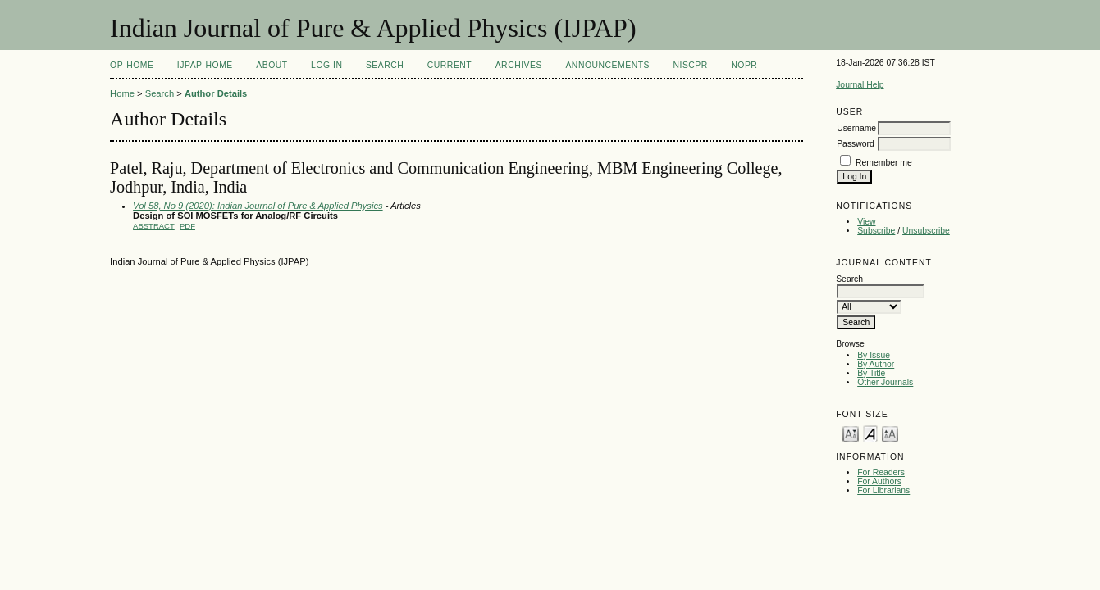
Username (856, 128)
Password (855, 143)
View (866, 221)
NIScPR (690, 65)
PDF (187, 225)
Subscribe (876, 230)
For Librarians (883, 490)
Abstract (154, 225)
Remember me (884, 162)
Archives (518, 65)
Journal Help (859, 84)
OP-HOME (131, 65)
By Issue (873, 355)
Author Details (216, 93)
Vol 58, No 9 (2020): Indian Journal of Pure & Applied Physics (258, 206)
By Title (871, 373)
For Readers (881, 472)
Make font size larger (890, 433)
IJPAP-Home (205, 65)
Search (385, 65)
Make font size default (870, 433)
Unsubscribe (926, 230)
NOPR (744, 65)
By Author (875, 364)
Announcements (607, 65)
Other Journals (885, 382)
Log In (326, 65)
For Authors (879, 481)
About (271, 65)
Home (122, 93)
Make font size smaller (850, 433)
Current (449, 65)
